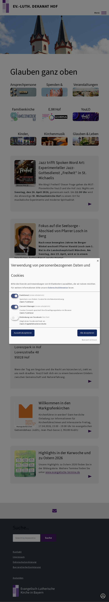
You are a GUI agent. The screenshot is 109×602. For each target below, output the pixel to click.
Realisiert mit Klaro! (89, 340)
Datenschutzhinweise (58, 287)
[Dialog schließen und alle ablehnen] (98, 260)
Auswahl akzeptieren (23, 333)
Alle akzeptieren (87, 333)
